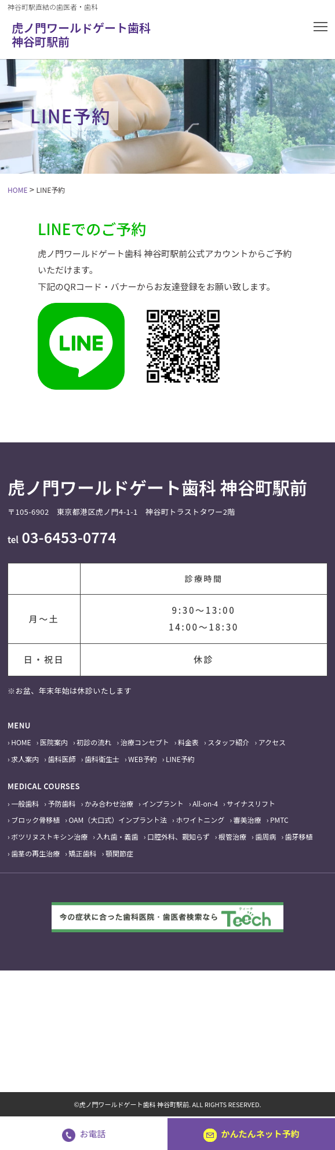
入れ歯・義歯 (118, 836)
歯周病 (265, 836)
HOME (21, 742)
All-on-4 (205, 803)
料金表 (188, 742)
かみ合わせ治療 (109, 803)
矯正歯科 (83, 853)
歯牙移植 (299, 836)
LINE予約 (180, 759)
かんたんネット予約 (251, 1134)
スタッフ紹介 (228, 742)
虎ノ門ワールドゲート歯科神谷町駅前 (81, 34)
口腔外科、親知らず (178, 836)
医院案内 (54, 742)
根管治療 (232, 836)
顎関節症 (119, 853)
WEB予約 (142, 759)
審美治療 (247, 820)
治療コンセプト (145, 742)
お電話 (84, 1134)
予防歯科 (62, 803)
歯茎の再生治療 (35, 853)
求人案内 (25, 759)
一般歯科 (25, 803)
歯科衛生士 (102, 759)
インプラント (163, 803)
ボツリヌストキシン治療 (49, 836)
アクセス (272, 742)
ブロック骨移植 (35, 820)
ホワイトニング (200, 820)
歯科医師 (62, 759)
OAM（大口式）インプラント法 (118, 820)
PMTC (279, 820)
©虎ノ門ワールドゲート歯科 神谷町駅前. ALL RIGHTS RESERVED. (167, 1104)
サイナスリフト (251, 803)
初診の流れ (94, 742)
